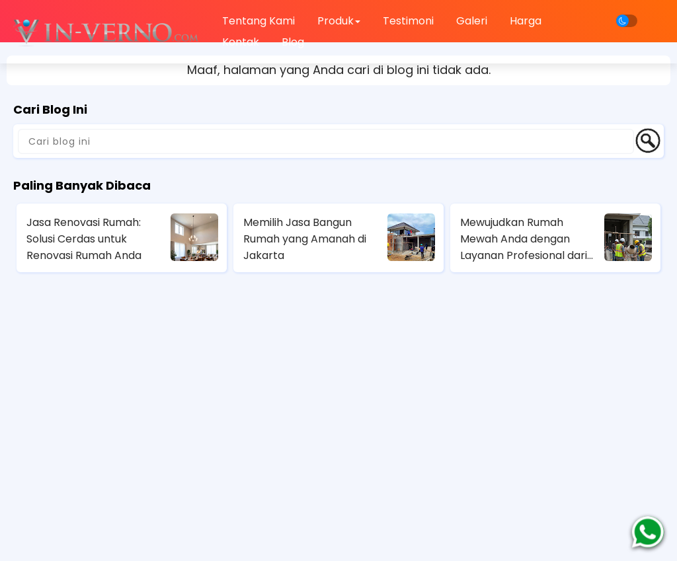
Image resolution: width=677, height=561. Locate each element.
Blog (293, 42)
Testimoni (408, 20)
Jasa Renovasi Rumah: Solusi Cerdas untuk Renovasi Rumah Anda (83, 239)
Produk (338, 20)
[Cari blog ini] (326, 141)
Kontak (240, 42)
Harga (525, 20)
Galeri (471, 20)
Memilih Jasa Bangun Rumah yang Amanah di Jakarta (304, 239)
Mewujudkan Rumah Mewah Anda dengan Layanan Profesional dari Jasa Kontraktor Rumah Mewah (523, 239)
